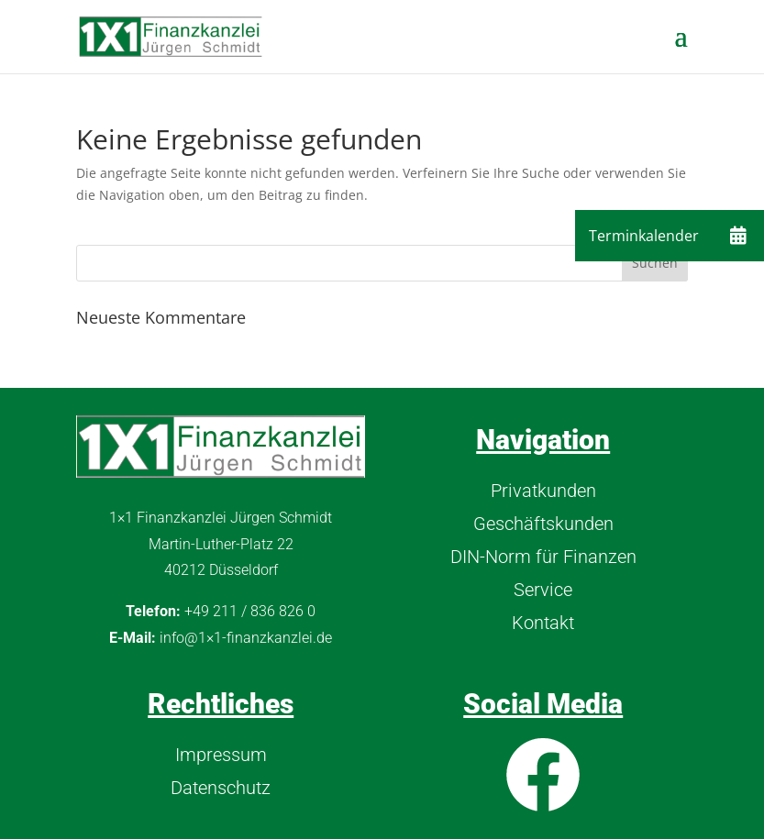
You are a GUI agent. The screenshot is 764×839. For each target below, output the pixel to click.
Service (543, 590)
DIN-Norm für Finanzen (543, 557)
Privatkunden (543, 491)
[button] (738, 235)
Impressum (221, 755)
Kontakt (543, 623)
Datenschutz (221, 788)
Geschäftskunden (543, 524)
